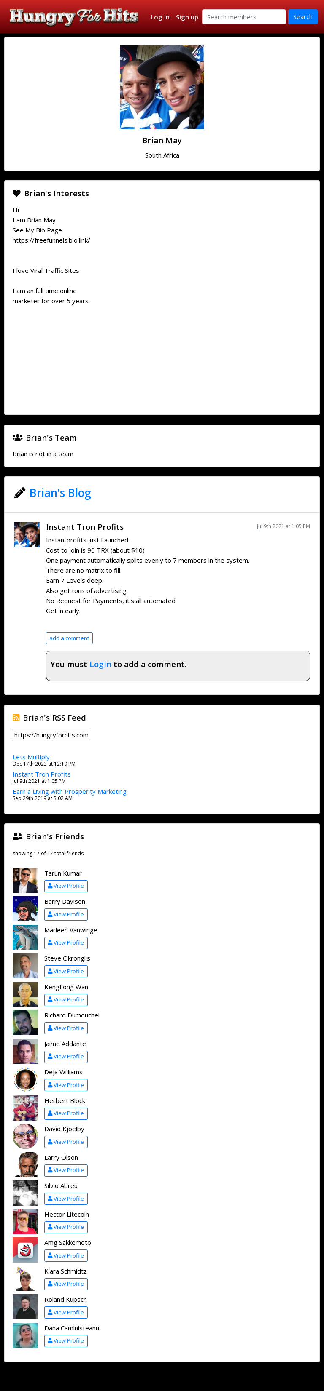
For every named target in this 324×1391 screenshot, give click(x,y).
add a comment (69, 638)
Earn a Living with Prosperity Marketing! (70, 791)
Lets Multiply (31, 757)
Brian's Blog (60, 492)
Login (100, 664)
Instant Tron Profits (85, 526)
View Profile (66, 885)
